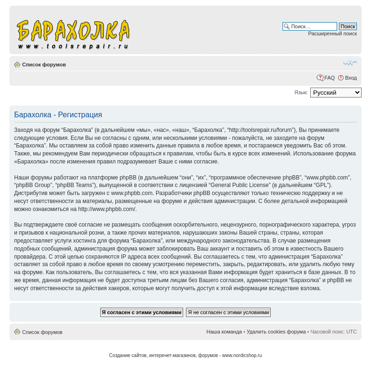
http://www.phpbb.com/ (106, 209)
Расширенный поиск (332, 33)
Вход (351, 78)
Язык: (301, 92)
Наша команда (224, 331)
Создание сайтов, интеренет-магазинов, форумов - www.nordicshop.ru (185, 355)
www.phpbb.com (132, 193)
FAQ (329, 78)
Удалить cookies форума (276, 331)
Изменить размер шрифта (350, 62)
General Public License (239, 185)
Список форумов (44, 64)
